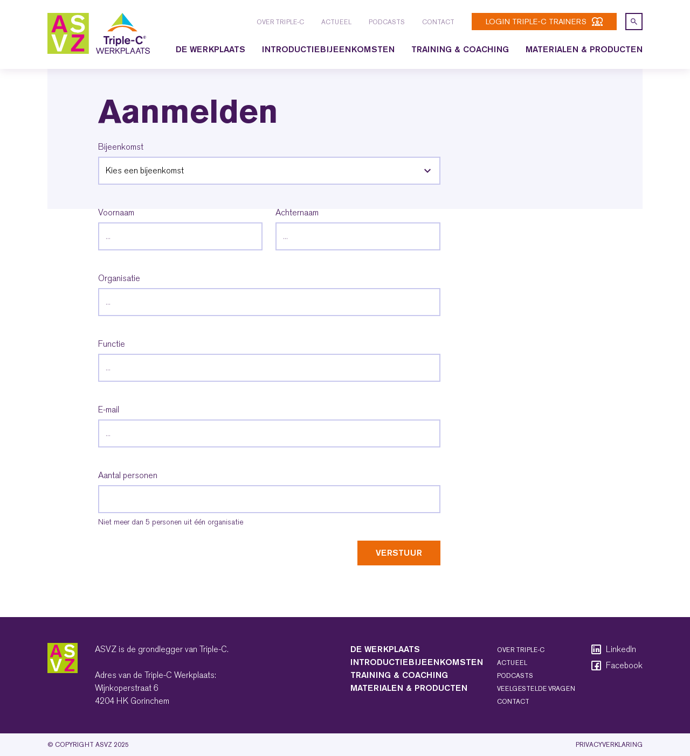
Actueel (336, 22)
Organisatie (119, 278)
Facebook (616, 665)
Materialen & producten (584, 49)
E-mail (108, 410)
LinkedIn (613, 649)
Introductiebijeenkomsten (328, 49)
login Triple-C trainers (544, 21)
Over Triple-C (280, 22)
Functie (111, 344)
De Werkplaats (210, 49)
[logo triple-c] (98, 33)
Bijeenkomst (120, 147)
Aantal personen (127, 475)
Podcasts (387, 22)
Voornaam (116, 213)
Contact (438, 22)
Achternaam (297, 213)
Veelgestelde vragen (536, 688)
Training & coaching (460, 49)
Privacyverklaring (609, 744)
